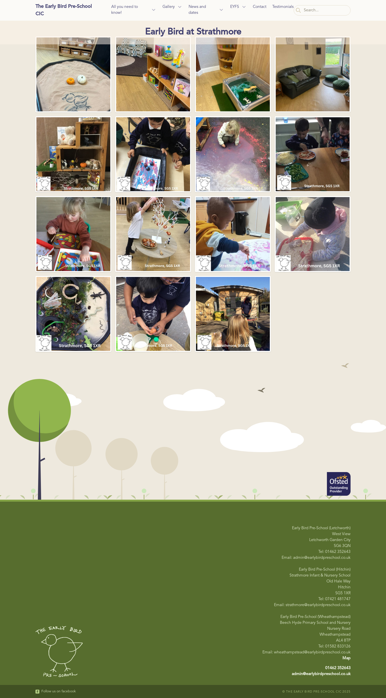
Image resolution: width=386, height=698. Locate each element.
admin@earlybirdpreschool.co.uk (321, 674)
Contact (259, 7)
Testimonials (283, 7)
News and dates (197, 10)
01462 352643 (338, 668)
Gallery (168, 7)
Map (346, 658)
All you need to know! (124, 10)
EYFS (234, 7)
